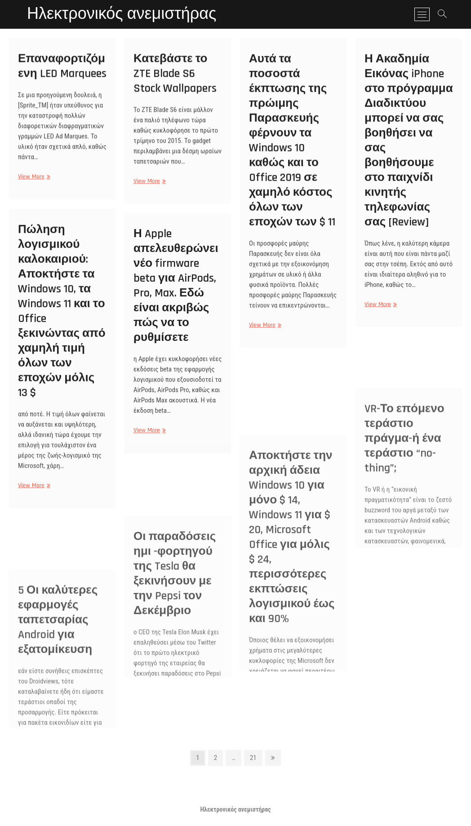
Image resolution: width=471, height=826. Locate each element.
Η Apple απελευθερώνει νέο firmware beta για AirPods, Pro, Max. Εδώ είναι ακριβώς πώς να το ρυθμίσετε (175, 293)
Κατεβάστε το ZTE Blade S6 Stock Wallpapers (175, 78)
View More (33, 181)
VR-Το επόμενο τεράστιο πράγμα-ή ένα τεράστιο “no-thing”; (404, 501)
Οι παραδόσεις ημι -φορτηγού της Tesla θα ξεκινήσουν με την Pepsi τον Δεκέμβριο (174, 637)
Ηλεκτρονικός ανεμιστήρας (121, 14)
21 (255, 757)
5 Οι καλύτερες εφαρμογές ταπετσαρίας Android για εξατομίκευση (58, 682)
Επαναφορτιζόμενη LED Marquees (62, 70)
